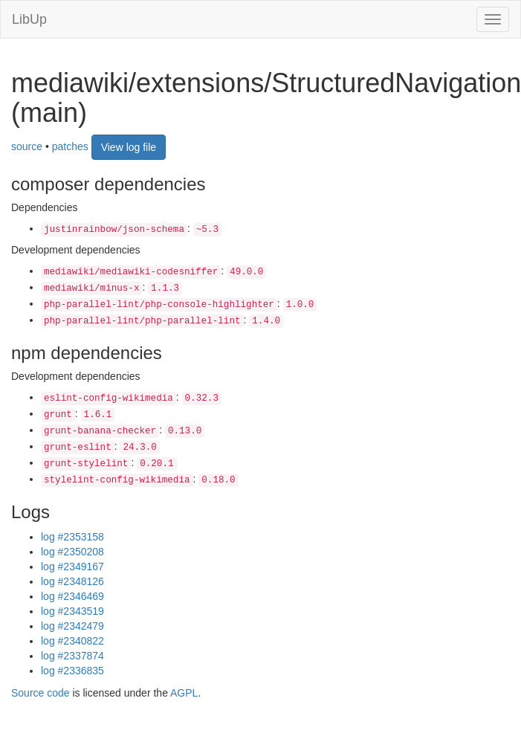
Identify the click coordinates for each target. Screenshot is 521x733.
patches (70, 146)
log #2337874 (72, 656)
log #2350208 (72, 552)
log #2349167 (72, 566)
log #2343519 (72, 611)
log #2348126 (72, 581)
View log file (128, 147)
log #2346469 (72, 596)
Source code (40, 693)
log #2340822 (72, 641)
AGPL (184, 693)
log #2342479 (72, 626)
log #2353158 (72, 537)
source (26, 146)
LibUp (29, 19)
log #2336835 (72, 671)
